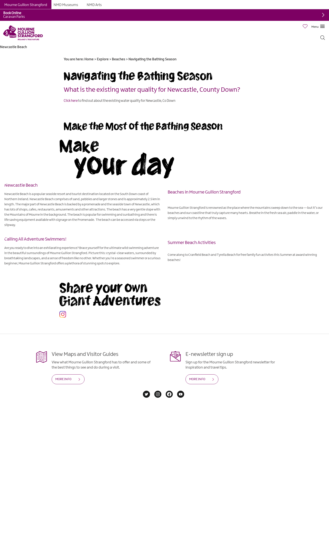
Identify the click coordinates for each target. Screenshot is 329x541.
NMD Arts (94, 5)
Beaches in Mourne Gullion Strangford (204, 192)
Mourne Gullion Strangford (25, 5)
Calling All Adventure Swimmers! (35, 239)
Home (89, 59)
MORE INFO (63, 379)
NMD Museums (66, 5)
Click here (71, 101)
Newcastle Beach (21, 185)
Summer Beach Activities (192, 242)
